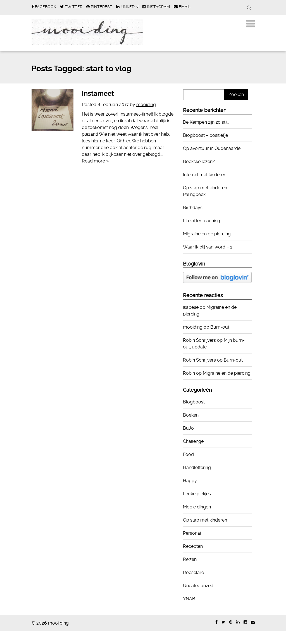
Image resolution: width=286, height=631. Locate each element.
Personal (192, 533)
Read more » (95, 161)
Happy (190, 480)
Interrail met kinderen (204, 174)
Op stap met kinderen (205, 520)
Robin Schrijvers (199, 340)
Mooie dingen (197, 507)
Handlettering (197, 467)
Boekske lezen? (199, 161)
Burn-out (219, 327)
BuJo (188, 428)
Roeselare (193, 572)
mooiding (146, 104)
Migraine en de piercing (207, 233)
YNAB (189, 598)
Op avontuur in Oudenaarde (211, 148)
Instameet (98, 93)
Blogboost (194, 402)
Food (188, 454)
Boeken (191, 415)
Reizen (190, 559)
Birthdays (192, 207)
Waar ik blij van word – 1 (207, 247)
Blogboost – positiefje (205, 135)
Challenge (193, 441)
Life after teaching (201, 220)
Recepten (193, 546)
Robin (189, 373)
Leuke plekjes (197, 493)
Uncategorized (198, 585)
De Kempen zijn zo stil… (206, 122)
